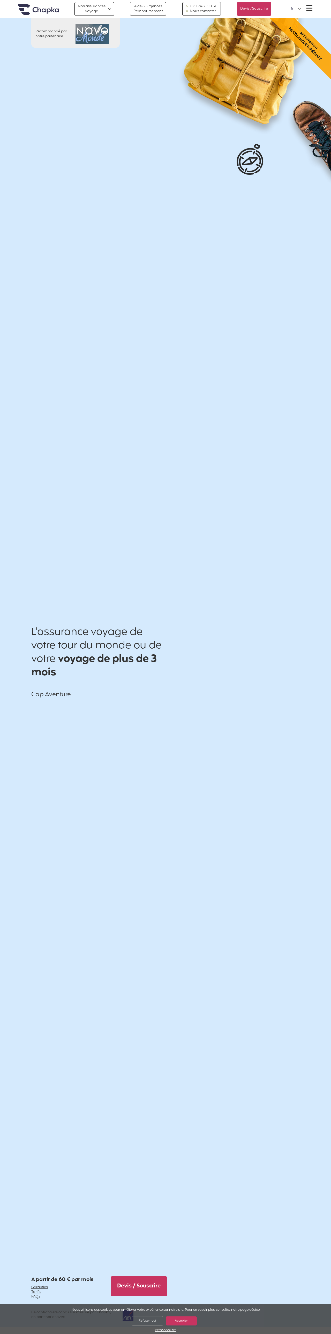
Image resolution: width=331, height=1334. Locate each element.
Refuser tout (147, 1320)
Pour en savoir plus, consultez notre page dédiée (222, 1310)
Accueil (38, 10)
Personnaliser (165, 1330)
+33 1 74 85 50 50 (201, 6)
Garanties (39, 1287)
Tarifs (36, 1292)
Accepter (181, 1320)
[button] (296, 9)
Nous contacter (201, 11)
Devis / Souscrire (254, 8)
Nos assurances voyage (92, 9)
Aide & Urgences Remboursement (148, 9)
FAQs (35, 1296)
